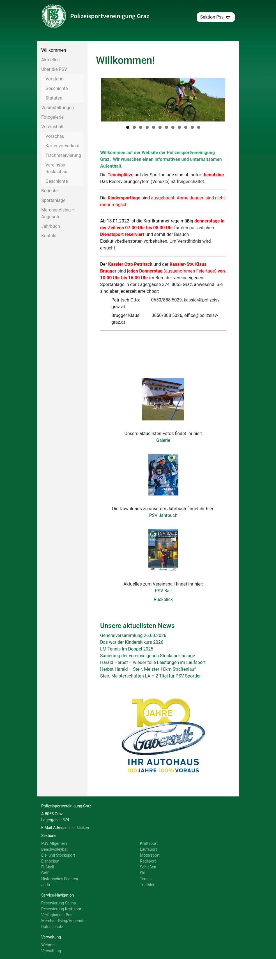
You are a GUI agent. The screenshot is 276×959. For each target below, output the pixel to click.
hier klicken (79, 828)
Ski (142, 874)
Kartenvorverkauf (62, 145)
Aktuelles (50, 59)
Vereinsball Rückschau (56, 168)
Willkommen (53, 50)
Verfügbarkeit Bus (56, 915)
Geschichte (56, 88)
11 (192, 128)
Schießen (148, 868)
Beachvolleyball (54, 850)
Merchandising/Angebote (63, 921)
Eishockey (50, 862)
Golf (45, 874)
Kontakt (49, 235)
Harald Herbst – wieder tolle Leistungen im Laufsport (153, 663)
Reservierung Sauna (58, 904)
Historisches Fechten (59, 879)
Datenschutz (52, 927)
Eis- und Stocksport (58, 856)
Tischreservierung (63, 155)
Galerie (163, 441)
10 (185, 128)
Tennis (145, 879)
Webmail (48, 946)
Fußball (47, 868)
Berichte (49, 190)
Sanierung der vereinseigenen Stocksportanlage (147, 656)
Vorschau (54, 136)
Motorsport (150, 856)
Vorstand (54, 79)
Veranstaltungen (57, 107)
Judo (45, 885)
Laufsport (148, 850)
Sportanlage (53, 200)
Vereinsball (52, 126)
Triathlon (147, 885)
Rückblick (163, 600)
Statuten (53, 98)
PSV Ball (163, 591)
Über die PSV (54, 69)
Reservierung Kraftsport (62, 910)
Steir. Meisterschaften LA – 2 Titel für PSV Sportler (150, 676)
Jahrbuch (50, 226)
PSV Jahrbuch (163, 516)
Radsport (148, 862)
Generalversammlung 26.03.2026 (133, 636)
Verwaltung (51, 951)
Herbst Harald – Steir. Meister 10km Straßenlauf (148, 670)
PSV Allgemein (54, 844)
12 (198, 128)
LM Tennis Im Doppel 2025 (126, 649)
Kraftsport (149, 844)
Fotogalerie (52, 117)
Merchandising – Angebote (58, 213)
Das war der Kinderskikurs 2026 (131, 643)
